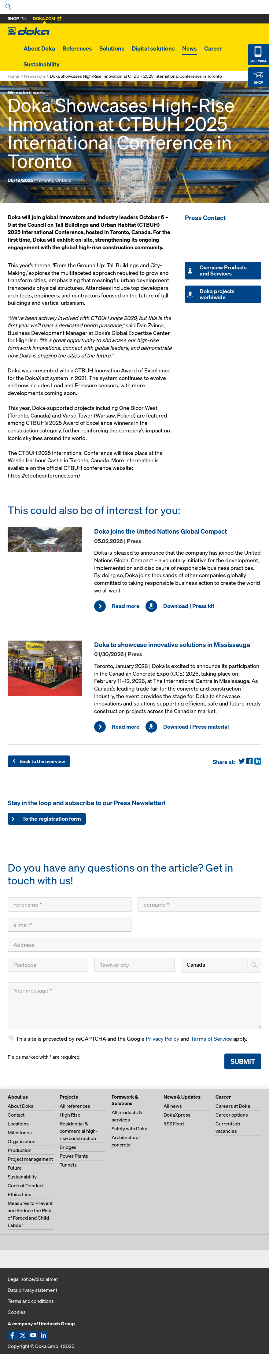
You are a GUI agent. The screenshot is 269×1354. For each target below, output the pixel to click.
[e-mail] (69, 925)
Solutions (111, 48)
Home (13, 76)
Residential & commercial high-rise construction (79, 1131)
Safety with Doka (129, 1128)
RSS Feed (174, 1123)
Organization (21, 1141)
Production (19, 1150)
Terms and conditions (31, 1301)
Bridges (68, 1147)
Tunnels (68, 1164)
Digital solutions (153, 48)
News (189, 48)
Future (15, 1167)
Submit (242, 1061)
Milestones (20, 1132)
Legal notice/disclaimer (33, 1279)
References (77, 48)
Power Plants (74, 1156)
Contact (16, 1114)
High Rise (70, 1114)
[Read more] (48, 539)
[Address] (134, 945)
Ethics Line (19, 1194)
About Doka (39, 48)
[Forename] (69, 904)
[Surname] (199, 904)
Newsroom (34, 76)
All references (75, 1106)
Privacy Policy (162, 1038)
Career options (232, 1114)
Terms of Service (211, 1038)
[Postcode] (48, 965)
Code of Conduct (26, 1185)
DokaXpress (177, 1114)
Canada (196, 964)
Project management (30, 1159)
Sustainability (42, 64)
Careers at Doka (233, 1106)
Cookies (17, 1312)
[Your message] (134, 1006)
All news (173, 1106)
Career (213, 48)
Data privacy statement (32, 1290)
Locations (18, 1123)
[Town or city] (134, 965)
